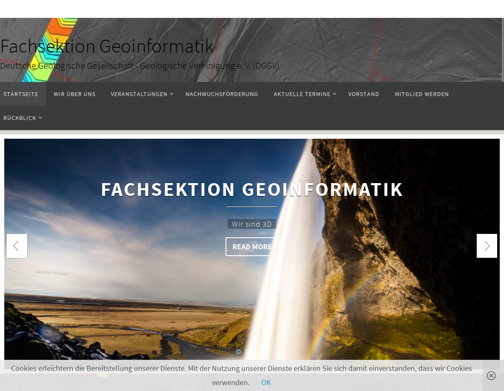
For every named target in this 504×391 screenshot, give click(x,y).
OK (266, 382)
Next (487, 246)
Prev (17, 246)
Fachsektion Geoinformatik (107, 45)
